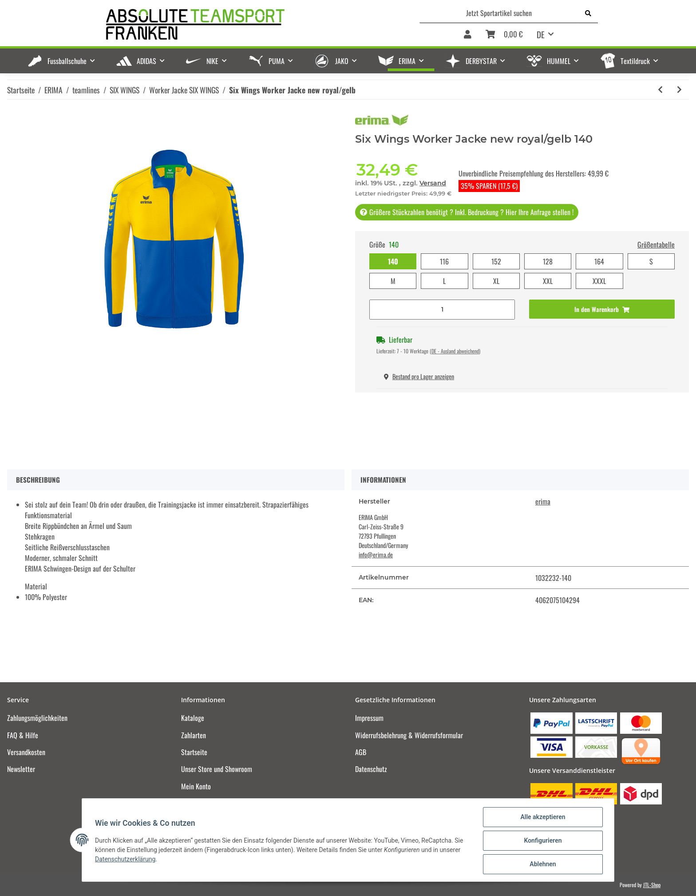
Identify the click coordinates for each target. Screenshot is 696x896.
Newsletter (21, 769)
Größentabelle (656, 244)
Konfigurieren (541, 841)
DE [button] (541, 34)
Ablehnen (541, 864)
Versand (432, 183)
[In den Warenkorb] (602, 309)
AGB (360, 752)
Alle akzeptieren (541, 818)
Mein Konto (196, 786)
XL (496, 281)
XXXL (599, 281)
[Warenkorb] (504, 35)
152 (496, 261)
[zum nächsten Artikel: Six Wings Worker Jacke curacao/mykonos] (679, 89)
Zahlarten (193, 735)
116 (444, 261)
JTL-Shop (651, 884)
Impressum (369, 717)
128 (548, 261)
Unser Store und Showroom (216, 769)
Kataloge (192, 717)
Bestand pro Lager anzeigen (419, 376)
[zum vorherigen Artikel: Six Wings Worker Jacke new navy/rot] (660, 89)
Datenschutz (371, 769)
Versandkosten (26, 752)
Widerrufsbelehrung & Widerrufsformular (409, 735)
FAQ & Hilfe (22, 735)
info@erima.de (376, 554)
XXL (548, 281)
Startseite (194, 752)
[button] (467, 34)
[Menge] (442, 309)
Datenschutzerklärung (126, 860)
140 (393, 261)
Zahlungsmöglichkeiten (37, 717)
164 (599, 261)
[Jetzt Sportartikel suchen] (499, 13)
